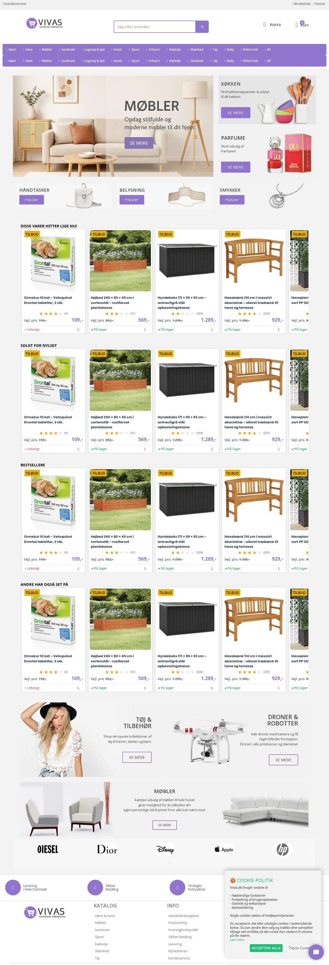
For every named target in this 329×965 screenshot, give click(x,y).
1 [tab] (159, 851)
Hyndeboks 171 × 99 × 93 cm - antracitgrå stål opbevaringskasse (182, 291)
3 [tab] (169, 851)
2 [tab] (164, 851)
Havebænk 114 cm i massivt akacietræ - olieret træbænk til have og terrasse (251, 291)
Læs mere (237, 940)
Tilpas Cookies (301, 947)
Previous (16, 838)
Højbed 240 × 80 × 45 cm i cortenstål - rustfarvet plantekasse (112, 291)
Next (312, 838)
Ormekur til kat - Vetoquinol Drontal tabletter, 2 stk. (48, 289)
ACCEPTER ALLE (266, 947)
